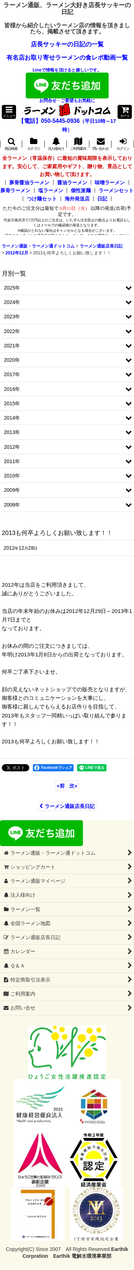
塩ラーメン (50, 190)
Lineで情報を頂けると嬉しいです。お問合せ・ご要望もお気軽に (67, 85)
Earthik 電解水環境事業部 (82, 1256)
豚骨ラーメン (15, 190)
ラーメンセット (116, 190)
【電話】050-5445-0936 (49, 121)
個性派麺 (81, 190)
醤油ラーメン (72, 182)
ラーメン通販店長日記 (67, 806)
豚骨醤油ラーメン (29, 182)
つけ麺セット (42, 199)
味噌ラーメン (110, 182)
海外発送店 (77, 199)
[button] (9, 112)
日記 (102, 199)
